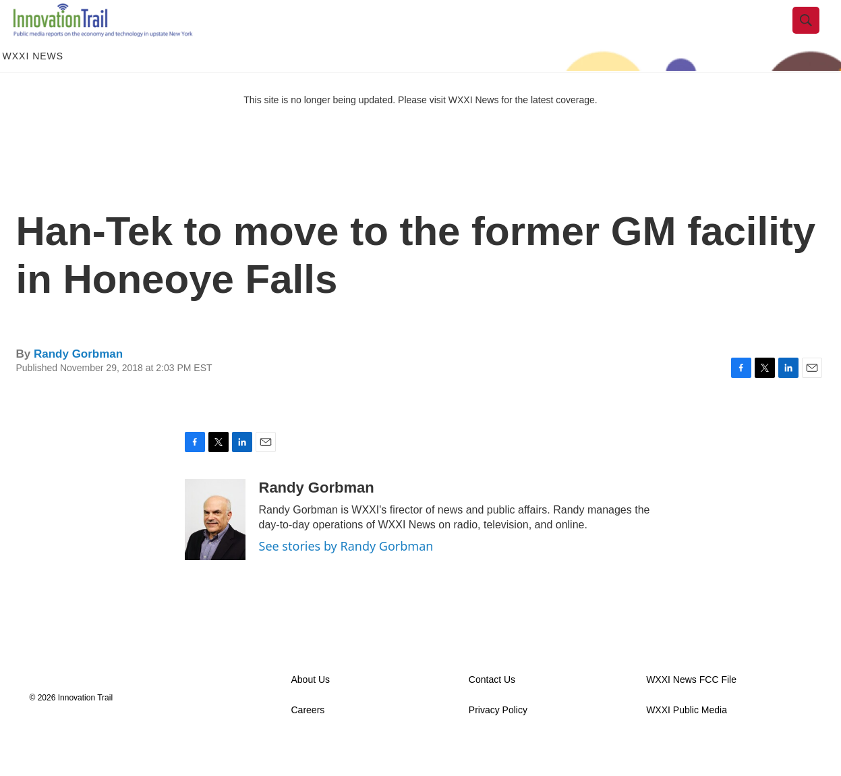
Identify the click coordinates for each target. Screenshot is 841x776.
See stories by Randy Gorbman (346, 576)
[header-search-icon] (816, 35)
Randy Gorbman (78, 384)
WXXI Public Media (686, 741)
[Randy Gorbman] (215, 549)
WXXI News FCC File (691, 710)
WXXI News (33, 86)
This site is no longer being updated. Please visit (345, 130)
